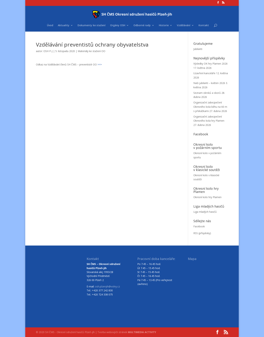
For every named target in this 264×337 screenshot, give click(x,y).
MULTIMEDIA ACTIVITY (142, 332)
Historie (164, 25)
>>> (99, 64)
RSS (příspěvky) (202, 233)
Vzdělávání (183, 25)
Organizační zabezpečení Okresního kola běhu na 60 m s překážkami (210, 107)
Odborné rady (142, 25)
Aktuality (63, 25)
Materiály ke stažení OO (91, 51)
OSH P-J (47, 51)
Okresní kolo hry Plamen (207, 197)
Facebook (199, 226)
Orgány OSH (117, 25)
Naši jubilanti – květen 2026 (209, 83)
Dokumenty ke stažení (91, 25)
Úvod (50, 25)
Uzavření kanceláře (204, 73)
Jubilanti (197, 49)
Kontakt (204, 25)
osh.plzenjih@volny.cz (107, 286)
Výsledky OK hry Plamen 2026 (210, 63)
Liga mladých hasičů (205, 211)
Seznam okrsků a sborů (207, 93)
